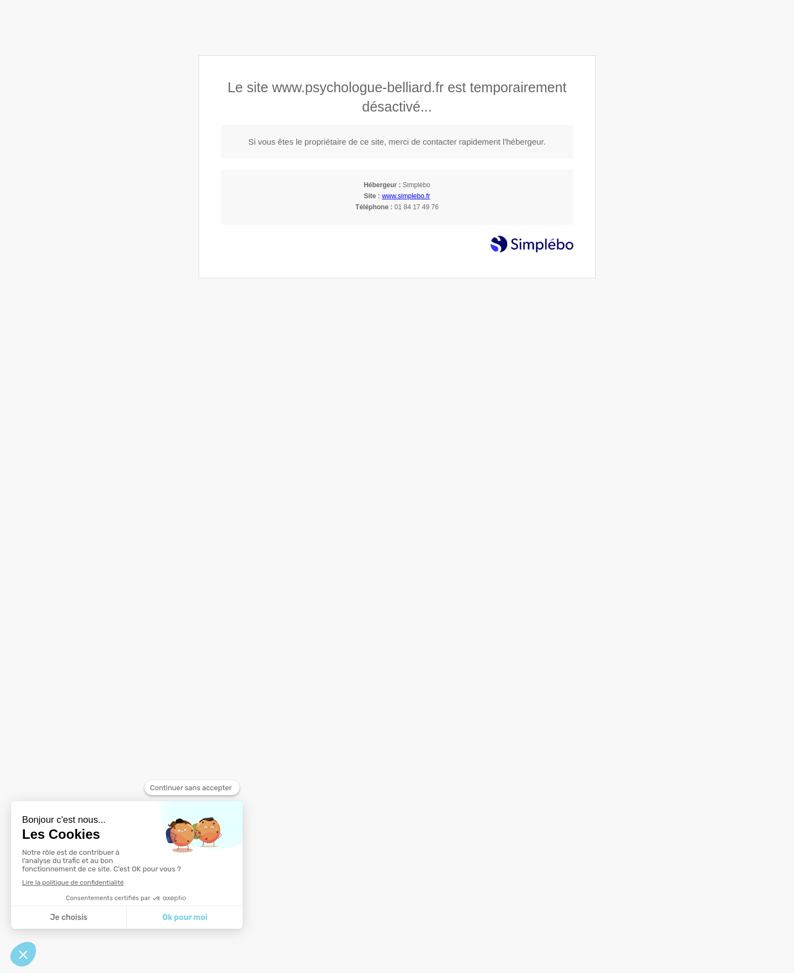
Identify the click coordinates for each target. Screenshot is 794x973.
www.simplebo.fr (406, 196)
